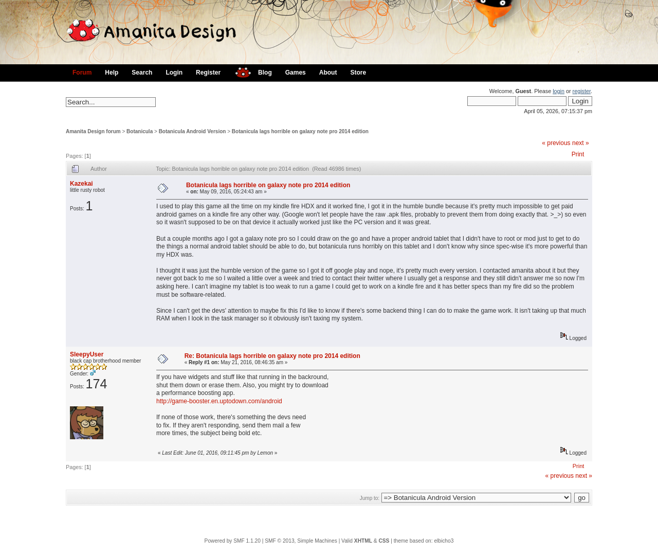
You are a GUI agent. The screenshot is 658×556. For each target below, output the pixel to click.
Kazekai (81, 183)
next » (580, 143)
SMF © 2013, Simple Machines (301, 541)
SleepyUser (86, 354)
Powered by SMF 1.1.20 (233, 541)
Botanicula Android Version (192, 131)
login (558, 91)
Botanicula (139, 131)
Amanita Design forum (93, 131)
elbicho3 (443, 541)
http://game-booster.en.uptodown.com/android (219, 401)
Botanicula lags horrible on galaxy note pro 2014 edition (300, 131)
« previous (556, 143)
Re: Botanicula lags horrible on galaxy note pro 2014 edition (272, 356)
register (582, 91)
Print (578, 154)
